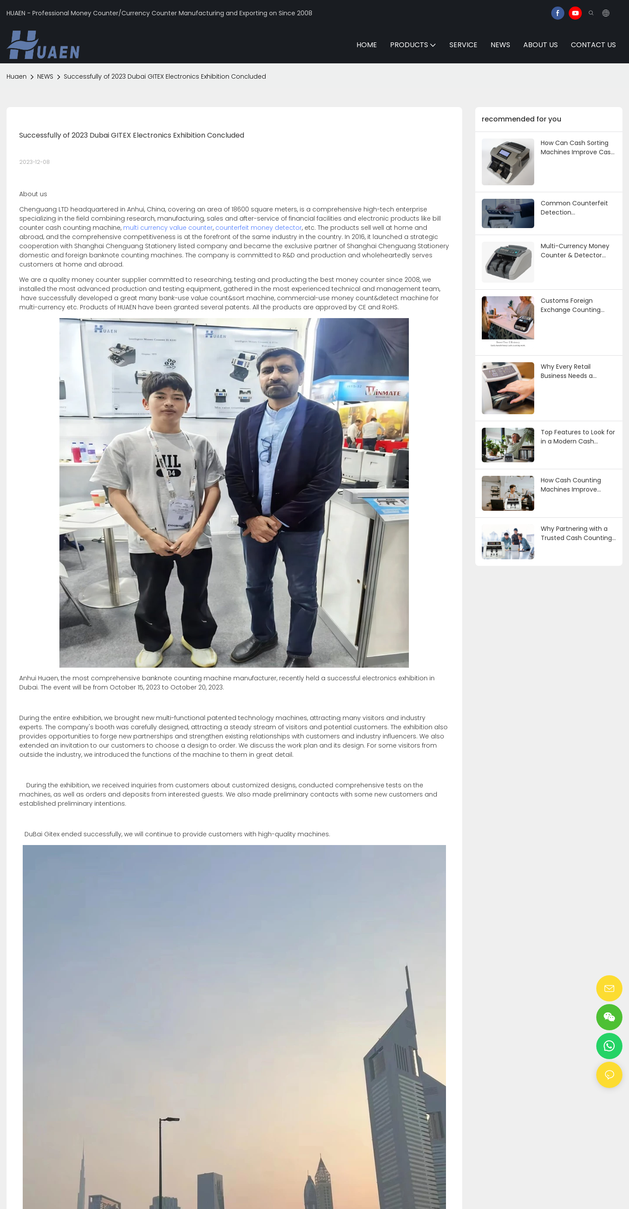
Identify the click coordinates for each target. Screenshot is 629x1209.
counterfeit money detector (258, 227)
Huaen (17, 76)
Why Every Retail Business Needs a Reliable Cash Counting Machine (576, 371)
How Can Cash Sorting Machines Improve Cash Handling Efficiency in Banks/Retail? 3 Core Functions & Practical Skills (578, 148)
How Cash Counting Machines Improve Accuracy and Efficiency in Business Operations (578, 485)
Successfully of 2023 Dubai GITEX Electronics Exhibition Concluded (165, 76)
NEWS (45, 76)
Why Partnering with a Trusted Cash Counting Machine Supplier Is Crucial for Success (576, 533)
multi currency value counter (168, 227)
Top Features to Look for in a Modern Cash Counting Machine (578, 437)
